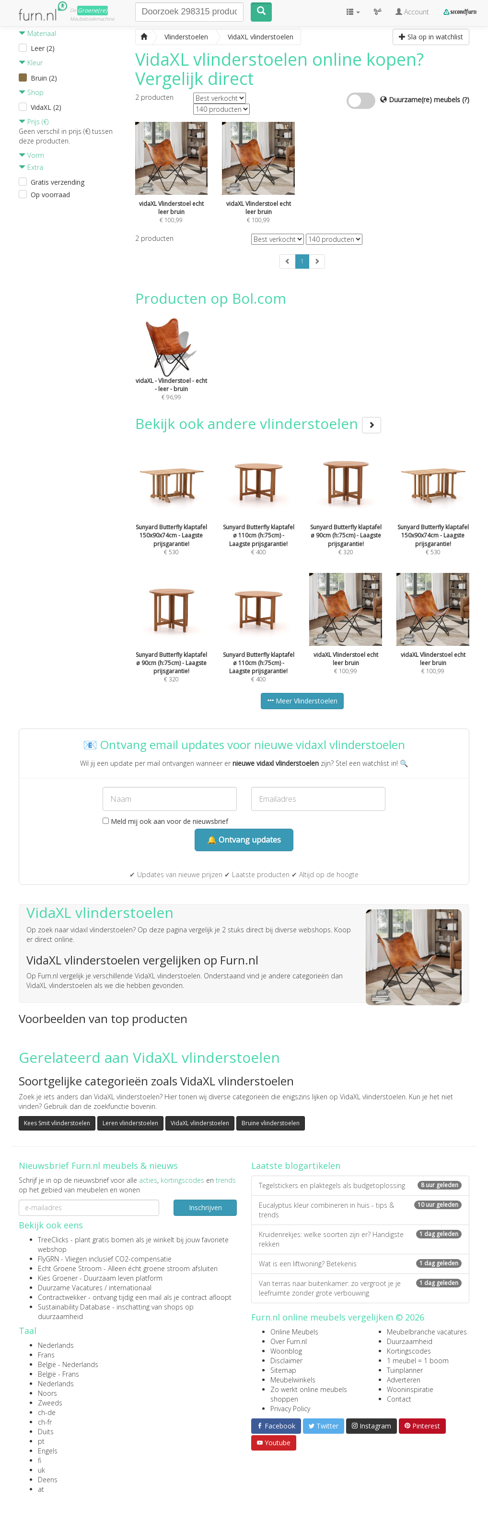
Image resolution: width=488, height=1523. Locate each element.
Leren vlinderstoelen (130, 1123)
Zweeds (50, 1402)
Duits (46, 1431)
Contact (399, 1399)
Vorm (31, 155)
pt (41, 1441)
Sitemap (283, 1370)
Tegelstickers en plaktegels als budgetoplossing (360, 1185)
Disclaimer (286, 1360)
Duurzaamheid (409, 1341)
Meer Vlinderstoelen (302, 700)
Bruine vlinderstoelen (271, 1123)
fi (39, 1460)
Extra (31, 167)
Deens (48, 1479)
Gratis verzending (57, 182)
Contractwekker (62, 1297)
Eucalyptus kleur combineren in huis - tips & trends (360, 1210)
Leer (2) (43, 48)
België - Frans (58, 1374)
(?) (465, 99)
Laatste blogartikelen (295, 1165)
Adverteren (403, 1379)
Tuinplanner (405, 1370)
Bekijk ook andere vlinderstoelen (258, 423)
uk (41, 1470)
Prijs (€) (33, 121)
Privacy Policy (290, 1408)
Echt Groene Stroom (70, 1268)
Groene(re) (92, 10)
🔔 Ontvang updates (244, 839)
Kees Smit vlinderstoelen (57, 1123)
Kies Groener (58, 1278)
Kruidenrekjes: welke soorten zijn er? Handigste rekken (360, 1239)
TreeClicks (53, 1239)
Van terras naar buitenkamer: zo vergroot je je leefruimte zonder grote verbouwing (360, 1288)
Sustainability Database (74, 1306)
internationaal (130, 1287)
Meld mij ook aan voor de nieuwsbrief (165, 821)
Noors (47, 1393)
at (41, 1489)
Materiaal (37, 33)
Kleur (31, 62)
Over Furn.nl (288, 1341)
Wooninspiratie (410, 1389)
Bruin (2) (44, 78)
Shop (31, 92)
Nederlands (56, 1345)
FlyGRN (48, 1258)
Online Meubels (294, 1331)
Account (412, 11)
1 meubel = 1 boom (418, 1360)
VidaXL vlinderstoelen (200, 1123)
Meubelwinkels (292, 1379)
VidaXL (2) (46, 107)
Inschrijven (205, 1207)
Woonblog (286, 1351)
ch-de (47, 1412)
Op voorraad (50, 194)
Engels (48, 1450)
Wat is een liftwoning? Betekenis (360, 1263)
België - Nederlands (68, 1364)
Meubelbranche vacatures (427, 1331)
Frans (46, 1354)
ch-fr (45, 1422)
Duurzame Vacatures (70, 1287)
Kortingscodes (409, 1351)
